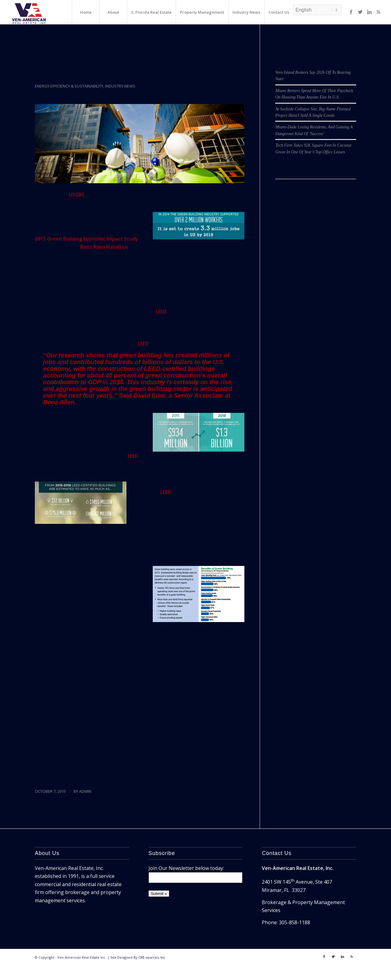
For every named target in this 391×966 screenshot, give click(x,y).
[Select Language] (317, 10)
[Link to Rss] (378, 11)
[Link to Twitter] (360, 11)
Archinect (64, 774)
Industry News (120, 86)
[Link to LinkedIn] (369, 11)
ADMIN (85, 791)
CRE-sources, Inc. (152, 957)
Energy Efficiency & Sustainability (69, 86)
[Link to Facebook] (351, 11)
